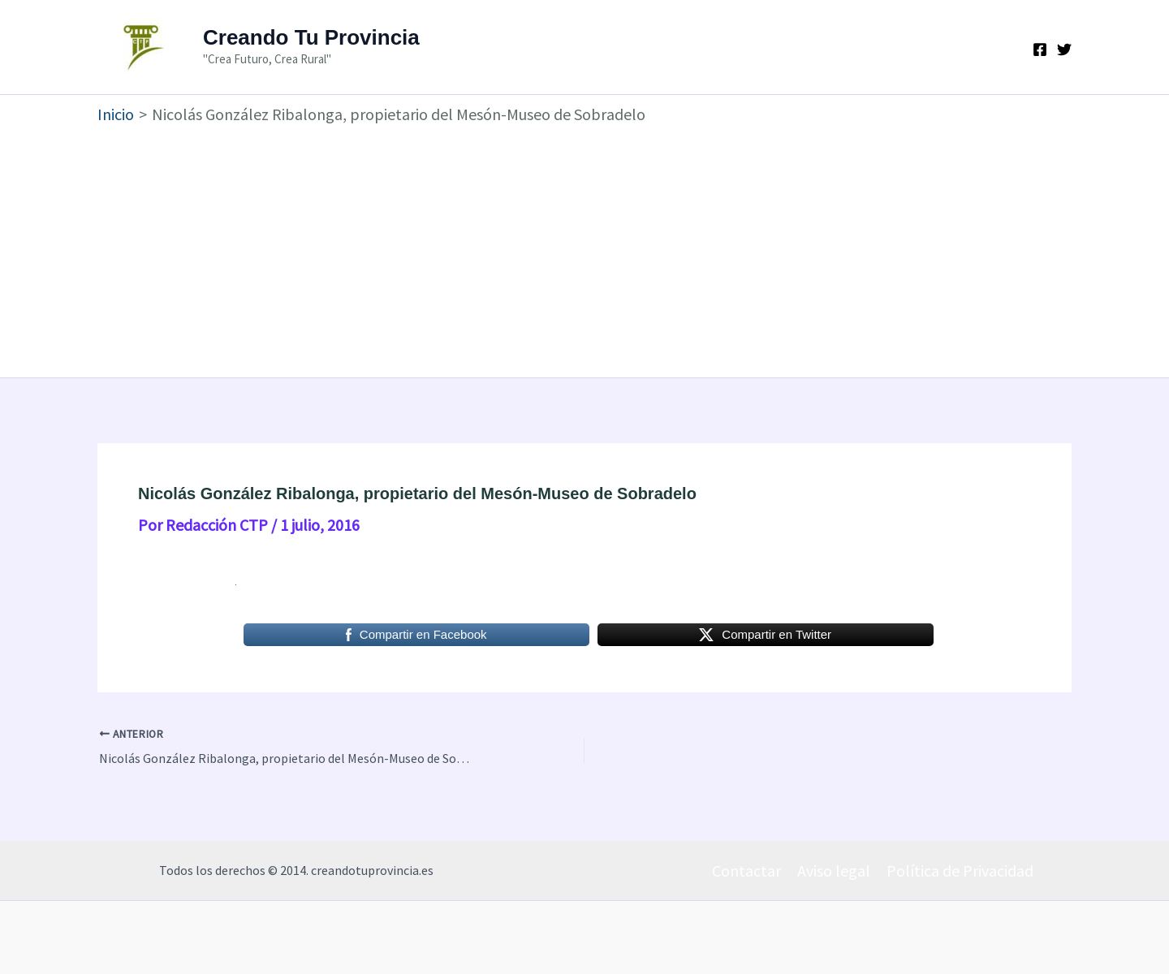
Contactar (746, 870)
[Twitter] (1064, 49)
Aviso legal (833, 870)
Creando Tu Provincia (311, 37)
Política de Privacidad (959, 870)
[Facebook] (1040, 49)
